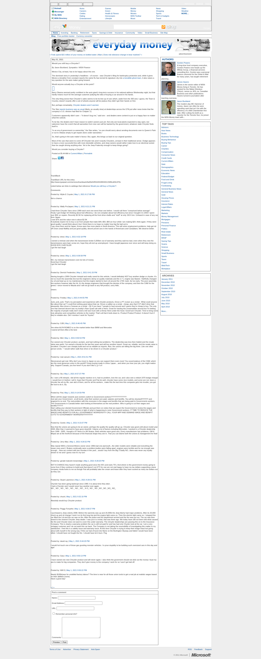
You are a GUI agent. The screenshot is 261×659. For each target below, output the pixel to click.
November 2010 (168, 285)
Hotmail (200, 4)
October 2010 (167, 288)
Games (108, 8)
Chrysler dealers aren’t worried (85, 105)
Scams (164, 244)
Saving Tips (166, 241)
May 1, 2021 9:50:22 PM (77, 570)
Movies (133, 13)
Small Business (151, 33)
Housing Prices (167, 198)
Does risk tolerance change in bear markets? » (123, 55)
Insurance (119, 33)
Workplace (165, 269)
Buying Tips (166, 143)
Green (107, 11)
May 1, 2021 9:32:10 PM (77, 497)
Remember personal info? (65, 614)
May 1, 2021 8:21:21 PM (85, 206)
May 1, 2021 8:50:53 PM (75, 338)
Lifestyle (88, 4)
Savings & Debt (105, 33)
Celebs (82, 13)
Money (63, 4)
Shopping (160, 11)
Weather (184, 11)
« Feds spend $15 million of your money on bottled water (73, 55)
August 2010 (166, 294)
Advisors (165, 127)
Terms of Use (55, 649)
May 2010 (165, 304)
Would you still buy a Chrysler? (103, 186)
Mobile (133, 8)
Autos (54, 4)
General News (167, 192)
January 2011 (167, 279)
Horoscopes (110, 16)
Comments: (56, 637)
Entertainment (75, 4)
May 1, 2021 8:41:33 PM (87, 272)
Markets (164, 213)
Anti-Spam (95, 649)
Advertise (67, 649)
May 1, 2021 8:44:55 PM (77, 298)
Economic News (168, 170)
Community (130, 33)
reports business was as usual (72, 109)
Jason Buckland (183, 101)
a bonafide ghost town (132, 78)
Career (164, 146)
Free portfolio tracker (66, 36)
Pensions (165, 223)
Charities (165, 149)
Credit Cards (166, 158)
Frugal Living (166, 183)
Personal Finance (168, 226)
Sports (158, 13)
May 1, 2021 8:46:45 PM (75, 323)
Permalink (88, 153)
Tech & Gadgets (162, 16)
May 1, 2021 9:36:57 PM (85, 509)
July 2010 (165, 297)
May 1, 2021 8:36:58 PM (76, 256)
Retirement (84, 33)
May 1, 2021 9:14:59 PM (74, 393)
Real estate (166, 232)
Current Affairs (76, 153)
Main (100, 55)
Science (164, 247)
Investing (64, 33)
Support (208, 649)
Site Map (164, 33)
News (158, 8)
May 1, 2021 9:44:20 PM (79, 541)
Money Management (169, 216)
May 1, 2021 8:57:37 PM (74, 374)
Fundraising (166, 186)
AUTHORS (168, 59)
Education (165, 173)
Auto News (165, 131)
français (207, 28)
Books (164, 133)
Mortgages (165, 219)
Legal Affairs (166, 207)
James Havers (183, 82)
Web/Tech (165, 265)
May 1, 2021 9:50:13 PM (76, 556)
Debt (163, 164)
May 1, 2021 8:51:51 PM (81, 357)
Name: (54, 598)
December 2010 (168, 282)
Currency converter (84, 36)
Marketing (165, 210)
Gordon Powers (183, 63)
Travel (158, 18)
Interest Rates (167, 204)
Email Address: (58, 603)
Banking (74, 33)
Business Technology (170, 137)
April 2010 (165, 307)
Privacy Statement (81, 649)
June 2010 (165, 301)
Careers (83, 11)
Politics (164, 229)
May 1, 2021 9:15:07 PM (77, 423)
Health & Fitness (112, 13)
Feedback (198, 649)
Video (207, 4)
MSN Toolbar (135, 16)
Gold (163, 195)
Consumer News (168, 155)
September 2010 (168, 291)
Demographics (167, 167)
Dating (82, 16)
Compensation (167, 152)
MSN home (189, 4)
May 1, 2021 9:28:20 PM (94, 461)
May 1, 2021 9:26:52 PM (80, 442)
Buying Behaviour (168, 140)
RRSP (164, 238)
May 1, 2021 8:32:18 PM (76, 237)
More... (164, 311)
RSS (190, 649)
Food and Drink (167, 180)
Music (132, 18)
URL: (54, 608)
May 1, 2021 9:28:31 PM (85, 480)
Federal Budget (167, 177)
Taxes (94, 33)
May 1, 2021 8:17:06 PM (84, 194)
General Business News (171, 189)
